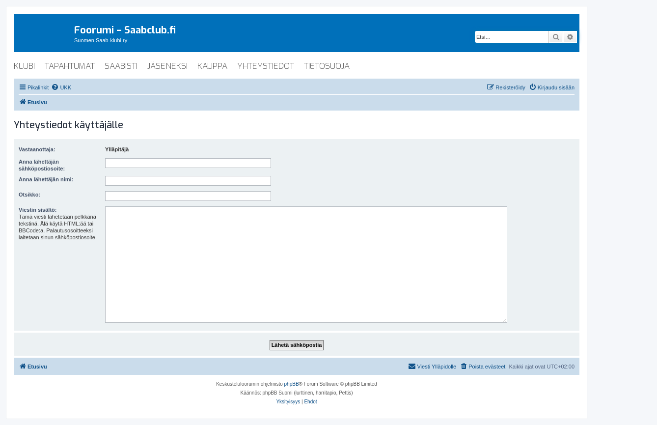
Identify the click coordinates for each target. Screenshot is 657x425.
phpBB (291, 384)
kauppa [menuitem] (212, 66)
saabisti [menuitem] (121, 66)
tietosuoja (327, 66)
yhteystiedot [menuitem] (265, 66)
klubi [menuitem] (24, 66)
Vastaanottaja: (37, 149)
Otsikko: (29, 195)
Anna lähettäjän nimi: (46, 179)
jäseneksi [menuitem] (167, 66)
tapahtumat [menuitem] (70, 66)
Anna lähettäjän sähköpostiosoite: (42, 165)
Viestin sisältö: (37, 210)
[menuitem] (61, 87)
